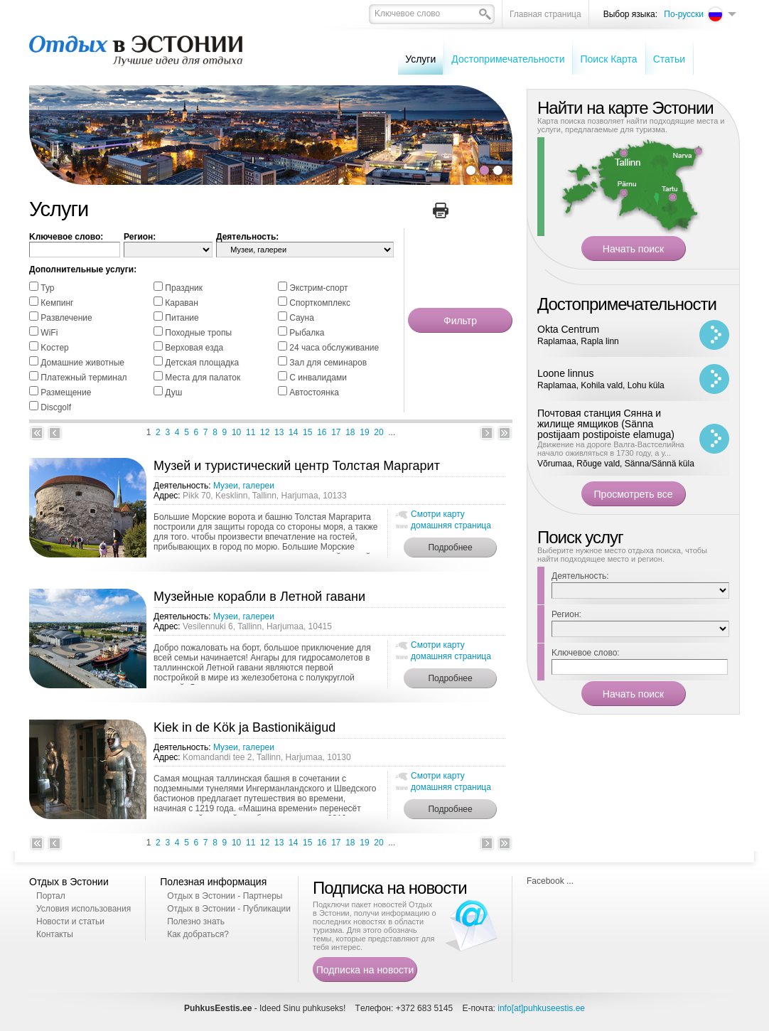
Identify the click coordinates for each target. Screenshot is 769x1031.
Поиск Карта (608, 59)
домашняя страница (451, 525)
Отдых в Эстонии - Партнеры (224, 896)
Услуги (420, 59)
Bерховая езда (194, 348)
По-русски (684, 14)
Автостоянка (314, 392)
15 (307, 432)
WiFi (49, 333)
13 (279, 432)
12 (264, 432)
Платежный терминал (84, 378)
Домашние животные (82, 363)
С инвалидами (318, 378)
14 (293, 432)
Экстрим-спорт (318, 288)
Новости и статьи (70, 921)
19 (364, 432)
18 (350, 432)
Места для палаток (202, 378)
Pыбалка (306, 333)
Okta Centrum (568, 329)
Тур (47, 288)
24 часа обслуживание (334, 348)
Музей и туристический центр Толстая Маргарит (297, 466)
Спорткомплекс (319, 303)
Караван (181, 303)
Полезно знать (196, 921)
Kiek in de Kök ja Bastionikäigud (244, 727)
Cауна (301, 318)
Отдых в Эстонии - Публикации (229, 909)
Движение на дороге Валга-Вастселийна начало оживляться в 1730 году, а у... (610, 448)
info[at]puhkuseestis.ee (541, 1008)
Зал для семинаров (328, 363)
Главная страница (545, 14)
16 (321, 432)
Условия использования (83, 909)
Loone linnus (565, 373)
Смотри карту (438, 514)
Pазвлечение (66, 318)
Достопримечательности (507, 59)
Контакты (54, 934)
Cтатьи (669, 59)
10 (236, 432)
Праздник (184, 288)
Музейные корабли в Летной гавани (259, 596)
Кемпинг (57, 303)
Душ (173, 392)
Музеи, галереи (243, 486)
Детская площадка (202, 363)
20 (378, 432)
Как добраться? (198, 934)
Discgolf (56, 407)
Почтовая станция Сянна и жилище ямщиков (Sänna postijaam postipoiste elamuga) (605, 423)
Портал (50, 896)
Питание (181, 318)
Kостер (54, 348)
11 (250, 432)
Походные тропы (198, 333)
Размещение (66, 392)
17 (335, 432)
